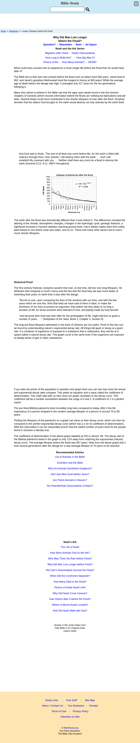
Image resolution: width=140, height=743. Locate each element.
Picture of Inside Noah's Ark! (70, 587)
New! (79, 44)
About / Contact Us (52, 705)
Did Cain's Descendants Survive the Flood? (70, 570)
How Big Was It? (85, 57)
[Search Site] (87, 9)
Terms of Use (59, 711)
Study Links (51, 700)
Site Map (90, 700)
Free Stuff (71, 700)
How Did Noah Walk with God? (70, 610)
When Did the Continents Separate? (70, 575)
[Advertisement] (70, 21)
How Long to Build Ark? (58, 57)
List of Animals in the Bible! (70, 456)
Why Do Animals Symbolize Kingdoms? (70, 468)
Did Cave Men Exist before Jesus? (70, 474)
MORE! (92, 62)
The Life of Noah (70, 547)
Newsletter (65, 44)
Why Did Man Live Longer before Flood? (70, 564)
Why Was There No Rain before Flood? (70, 558)
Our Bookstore (76, 705)
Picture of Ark (50, 62)
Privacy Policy (80, 711)
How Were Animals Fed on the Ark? (70, 552)
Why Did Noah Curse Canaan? (70, 593)
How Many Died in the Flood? (69, 581)
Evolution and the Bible (70, 462)
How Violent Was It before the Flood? (70, 599)
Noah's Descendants (83, 53)
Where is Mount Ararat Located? (70, 604)
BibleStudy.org (71, 728)
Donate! (93, 705)
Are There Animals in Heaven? (70, 480)
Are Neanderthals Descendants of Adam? (70, 485)
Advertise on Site (69, 716)
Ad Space (91, 44)
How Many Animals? (73, 62)
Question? (49, 44)
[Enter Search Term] (67, 9)
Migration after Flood (56, 53)
